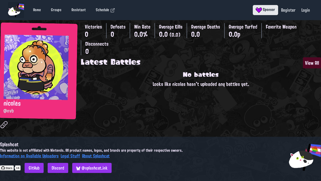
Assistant (78, 9)
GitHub (34, 168)
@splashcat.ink (92, 168)
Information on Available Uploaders (29, 156)
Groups (56, 9)
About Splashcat (96, 156)
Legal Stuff (70, 156)
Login (305, 10)
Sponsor (265, 9)
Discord (58, 168)
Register (288, 10)
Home (37, 9)
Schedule (105, 9)
